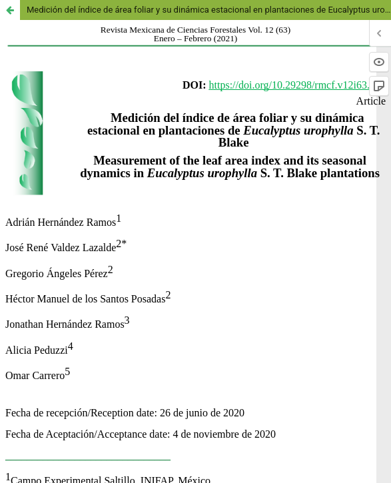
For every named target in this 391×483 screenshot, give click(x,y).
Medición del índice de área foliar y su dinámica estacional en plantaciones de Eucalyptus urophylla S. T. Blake (209, 10)
